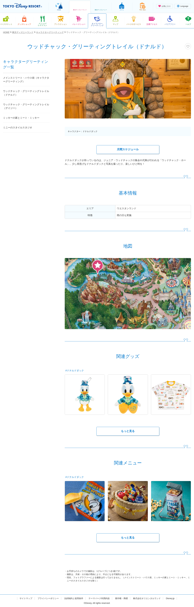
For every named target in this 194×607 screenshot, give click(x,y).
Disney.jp (170, 598)
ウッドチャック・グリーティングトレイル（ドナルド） (26, 93)
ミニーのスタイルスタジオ (17, 127)
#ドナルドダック (74, 370)
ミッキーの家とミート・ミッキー (21, 118)
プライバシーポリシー (48, 598)
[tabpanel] (128, 90)
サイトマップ (26, 598)
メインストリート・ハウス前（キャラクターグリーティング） (26, 80)
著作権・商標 (121, 598)
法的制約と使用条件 (73, 598)
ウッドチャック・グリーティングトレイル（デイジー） (26, 106)
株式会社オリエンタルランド (147, 598)
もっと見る (128, 431)
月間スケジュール (128, 149)
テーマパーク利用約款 (99, 598)
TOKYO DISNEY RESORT (22, 6)
